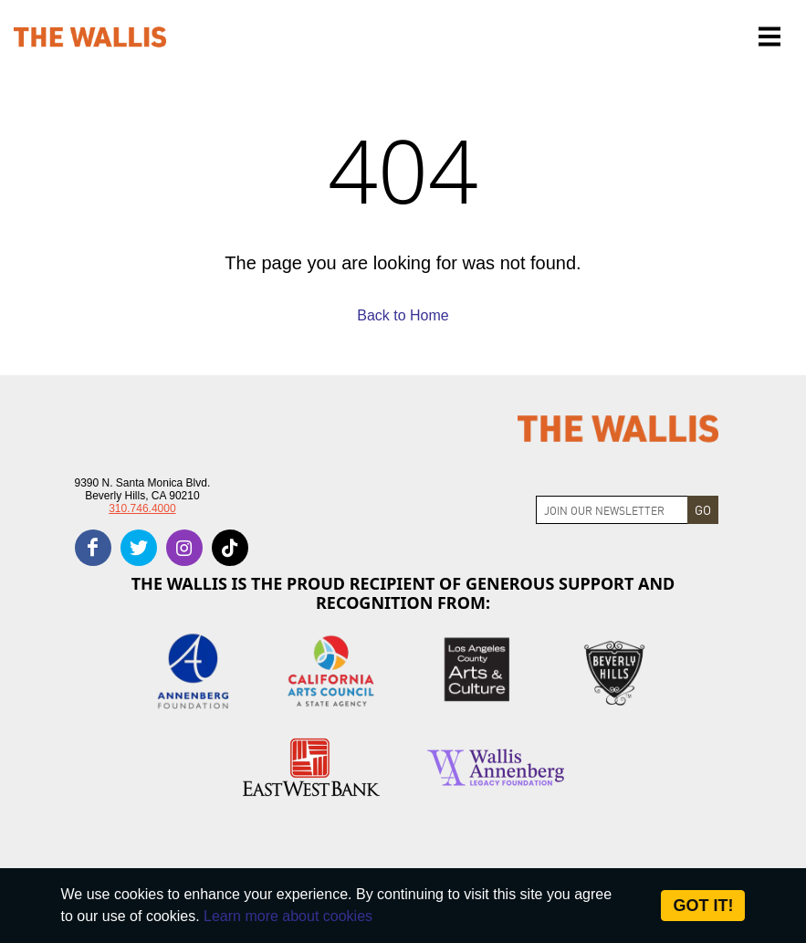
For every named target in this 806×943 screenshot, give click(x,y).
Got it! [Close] (703, 905)
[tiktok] (230, 547)
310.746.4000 (142, 508)
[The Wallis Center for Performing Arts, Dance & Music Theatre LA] (90, 37)
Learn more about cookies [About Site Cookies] (288, 916)
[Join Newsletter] (612, 510)
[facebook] (93, 547)
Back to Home (402, 315)
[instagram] (184, 547)
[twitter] (138, 547)
